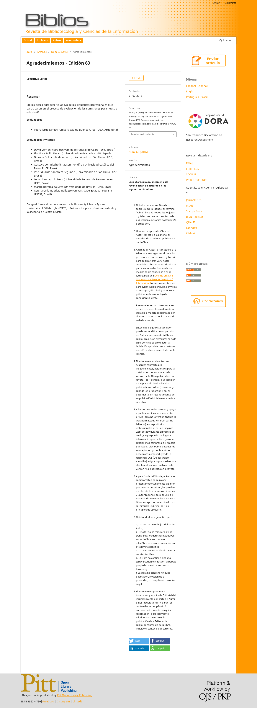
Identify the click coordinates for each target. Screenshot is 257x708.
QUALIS (190, 222)
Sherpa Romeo (195, 211)
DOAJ (189, 163)
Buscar (225, 40)
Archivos (42, 40)
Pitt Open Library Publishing (74, 695)
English (190, 91)
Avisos (57, 40)
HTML (137, 78)
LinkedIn (78, 701)
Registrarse (230, 2)
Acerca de (72, 40)
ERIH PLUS (192, 169)
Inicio (29, 51)
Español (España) (197, 86)
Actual (28, 40)
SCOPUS (191, 174)
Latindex (191, 228)
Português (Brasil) (197, 97)
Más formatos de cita (142, 134)
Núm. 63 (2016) (59, 51)
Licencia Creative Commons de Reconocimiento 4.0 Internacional (154, 279)
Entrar (216, 2)
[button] (139, 641)
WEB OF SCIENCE (196, 180)
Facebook (48, 701)
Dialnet (190, 233)
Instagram (63, 701)
